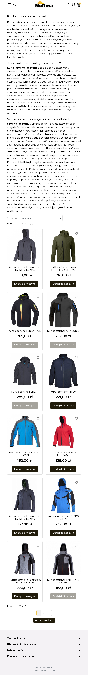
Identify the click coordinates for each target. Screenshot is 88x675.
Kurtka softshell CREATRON (24, 331)
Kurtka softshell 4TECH (24, 391)
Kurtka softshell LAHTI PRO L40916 (63, 581)
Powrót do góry (44, 620)
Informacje (15, 650)
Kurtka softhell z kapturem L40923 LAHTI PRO (25, 581)
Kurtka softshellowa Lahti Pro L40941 (63, 454)
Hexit (53, 670)
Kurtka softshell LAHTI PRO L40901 (25, 454)
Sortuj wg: (13, 218)
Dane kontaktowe (20, 656)
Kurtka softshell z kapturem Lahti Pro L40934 (24, 268)
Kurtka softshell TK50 (63, 391)
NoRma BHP (47, 667)
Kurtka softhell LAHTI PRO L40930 (63, 517)
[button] (15, 4)
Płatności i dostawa (21, 644)
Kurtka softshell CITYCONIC (63, 331)
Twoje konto (16, 638)
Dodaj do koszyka (25, 283)
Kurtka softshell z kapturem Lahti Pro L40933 (24, 517)
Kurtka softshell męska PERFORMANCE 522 (63, 268)
